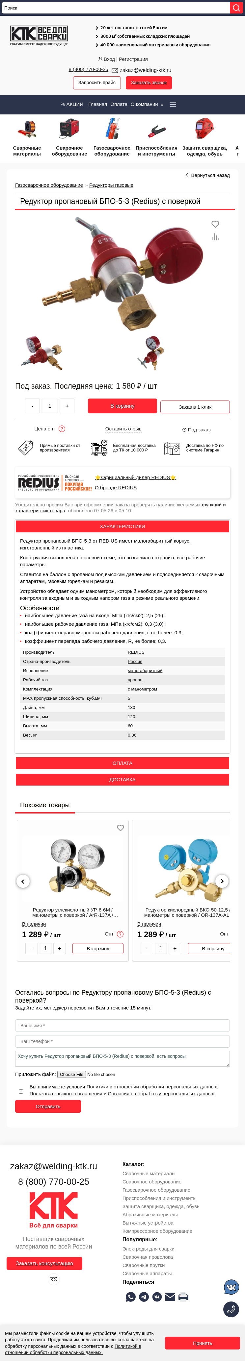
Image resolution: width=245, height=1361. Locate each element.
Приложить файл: (36, 1074)
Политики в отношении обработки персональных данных (152, 1087)
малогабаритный (145, 670)
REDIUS (136, 652)
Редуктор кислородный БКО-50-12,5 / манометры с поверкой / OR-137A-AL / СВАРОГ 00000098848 (188, 913)
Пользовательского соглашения (66, 1094)
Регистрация (133, 59)
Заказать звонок (149, 82)
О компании (148, 104)
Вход (106, 59)
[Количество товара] (46, 949)
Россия (135, 661)
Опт (114, 934)
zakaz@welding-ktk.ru (146, 70)
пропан (135, 680)
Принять (202, 1343)
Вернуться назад (210, 175)
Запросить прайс (96, 82)
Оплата (118, 104)
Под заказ (196, 430)
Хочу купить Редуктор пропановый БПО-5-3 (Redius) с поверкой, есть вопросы (122, 1059)
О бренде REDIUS (116, 488)
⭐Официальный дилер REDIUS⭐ (135, 477)
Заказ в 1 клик (195, 405)
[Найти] (236, 7)
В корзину (122, 406)
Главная (97, 104)
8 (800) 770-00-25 (88, 69)
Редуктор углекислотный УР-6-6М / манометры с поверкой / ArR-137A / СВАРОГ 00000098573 (72, 913)
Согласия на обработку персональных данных (161, 1094)
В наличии (34, 924)
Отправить (48, 1106)
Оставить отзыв (123, 429)
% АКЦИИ (72, 104)
